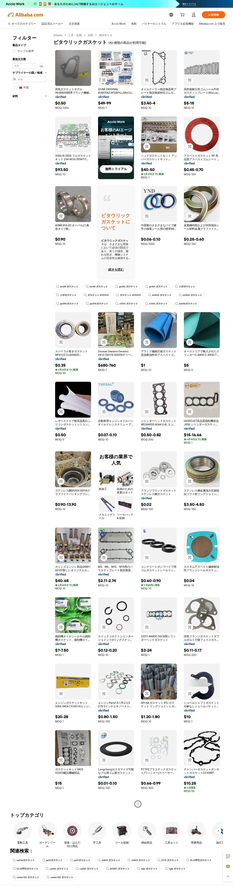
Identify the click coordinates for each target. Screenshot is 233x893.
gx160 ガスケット (127, 286)
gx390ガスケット (67, 303)
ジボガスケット (186, 286)
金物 (90, 35)
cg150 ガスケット (57, 868)
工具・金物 (75, 35)
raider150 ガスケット (26, 877)
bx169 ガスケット (67, 286)
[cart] (183, 15)
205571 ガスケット (118, 868)
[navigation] (29, 420)
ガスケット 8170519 (96, 295)
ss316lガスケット (186, 303)
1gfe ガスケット (147, 868)
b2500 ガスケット (160, 295)
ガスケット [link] (106, 35)
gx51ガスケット (53, 860)
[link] (228, 856)
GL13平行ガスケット (199, 860)
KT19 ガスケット (168, 860)
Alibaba (58, 35)
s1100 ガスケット (126, 303)
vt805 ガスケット (110, 860)
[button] (228, 876)
